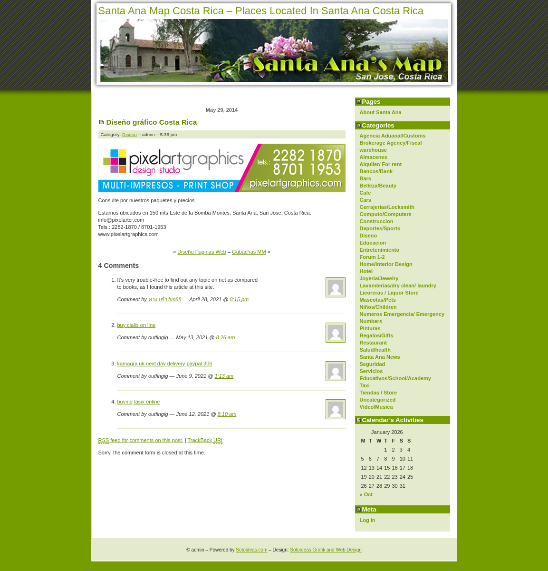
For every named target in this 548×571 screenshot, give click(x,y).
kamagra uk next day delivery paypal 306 (164, 363)
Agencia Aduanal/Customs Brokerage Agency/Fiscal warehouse (393, 143)
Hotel (366, 271)
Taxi (365, 385)
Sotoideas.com (251, 549)
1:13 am (224, 376)
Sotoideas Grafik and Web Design (325, 549)
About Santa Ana (381, 112)
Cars (365, 200)
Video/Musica (376, 407)
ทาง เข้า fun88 (165, 299)
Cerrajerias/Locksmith (387, 207)
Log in (367, 520)
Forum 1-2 (372, 257)
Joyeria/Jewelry (379, 278)
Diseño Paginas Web (201, 252)
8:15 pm (239, 299)
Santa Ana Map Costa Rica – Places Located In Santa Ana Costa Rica (261, 11)
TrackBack (204, 440)
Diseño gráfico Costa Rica (151, 122)
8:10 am (227, 414)
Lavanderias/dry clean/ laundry (398, 285)
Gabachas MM (249, 252)
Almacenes (373, 157)
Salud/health (375, 350)
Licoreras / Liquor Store (389, 292)
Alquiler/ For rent (381, 164)
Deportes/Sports (380, 228)
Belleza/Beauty (378, 185)
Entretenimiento (380, 250)
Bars (365, 178)
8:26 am (225, 337)
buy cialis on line (136, 325)
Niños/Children (378, 307)
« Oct (366, 494)
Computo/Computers (386, 214)
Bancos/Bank (376, 171)
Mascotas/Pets (378, 300)
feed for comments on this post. (140, 440)
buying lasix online (138, 401)
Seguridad (372, 364)
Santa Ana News (380, 357)
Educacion (373, 243)
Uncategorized (378, 400)
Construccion (377, 221)
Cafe (365, 193)
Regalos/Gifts (377, 335)
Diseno (368, 235)
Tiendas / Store (378, 392)
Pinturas (370, 328)
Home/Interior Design (386, 264)
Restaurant (373, 342)
